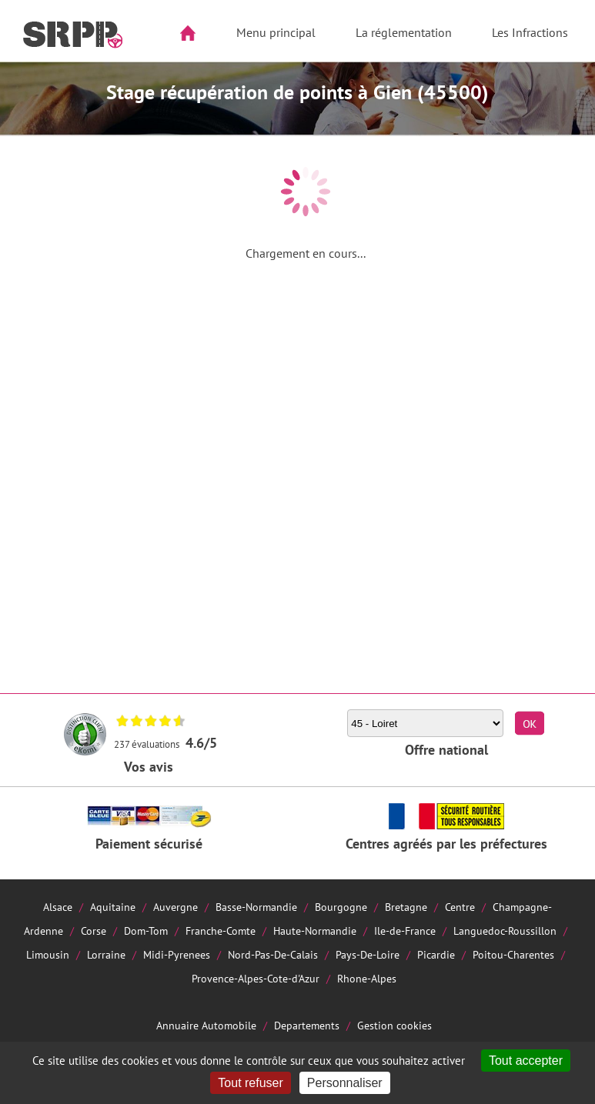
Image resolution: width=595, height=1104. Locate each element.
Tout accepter (526, 1060)
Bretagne (406, 906)
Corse (93, 930)
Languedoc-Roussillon (505, 930)
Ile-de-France (405, 930)
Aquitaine (112, 906)
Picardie (436, 954)
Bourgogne (341, 906)
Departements (306, 1025)
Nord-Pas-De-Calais (273, 954)
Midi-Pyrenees (176, 954)
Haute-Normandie (314, 930)
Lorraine (106, 954)
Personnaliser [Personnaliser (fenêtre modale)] (345, 1082)
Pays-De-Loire (367, 954)
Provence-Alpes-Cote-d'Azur (255, 978)
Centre (460, 906)
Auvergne (175, 906)
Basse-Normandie (256, 906)
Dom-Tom (146, 930)
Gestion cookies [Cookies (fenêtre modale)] (394, 1025)
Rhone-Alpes (366, 978)
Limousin (47, 954)
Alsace (57, 906)
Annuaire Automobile (206, 1025)
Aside (20, 82)
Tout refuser (250, 1082)
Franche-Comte (221, 930)
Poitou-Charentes (513, 954)
